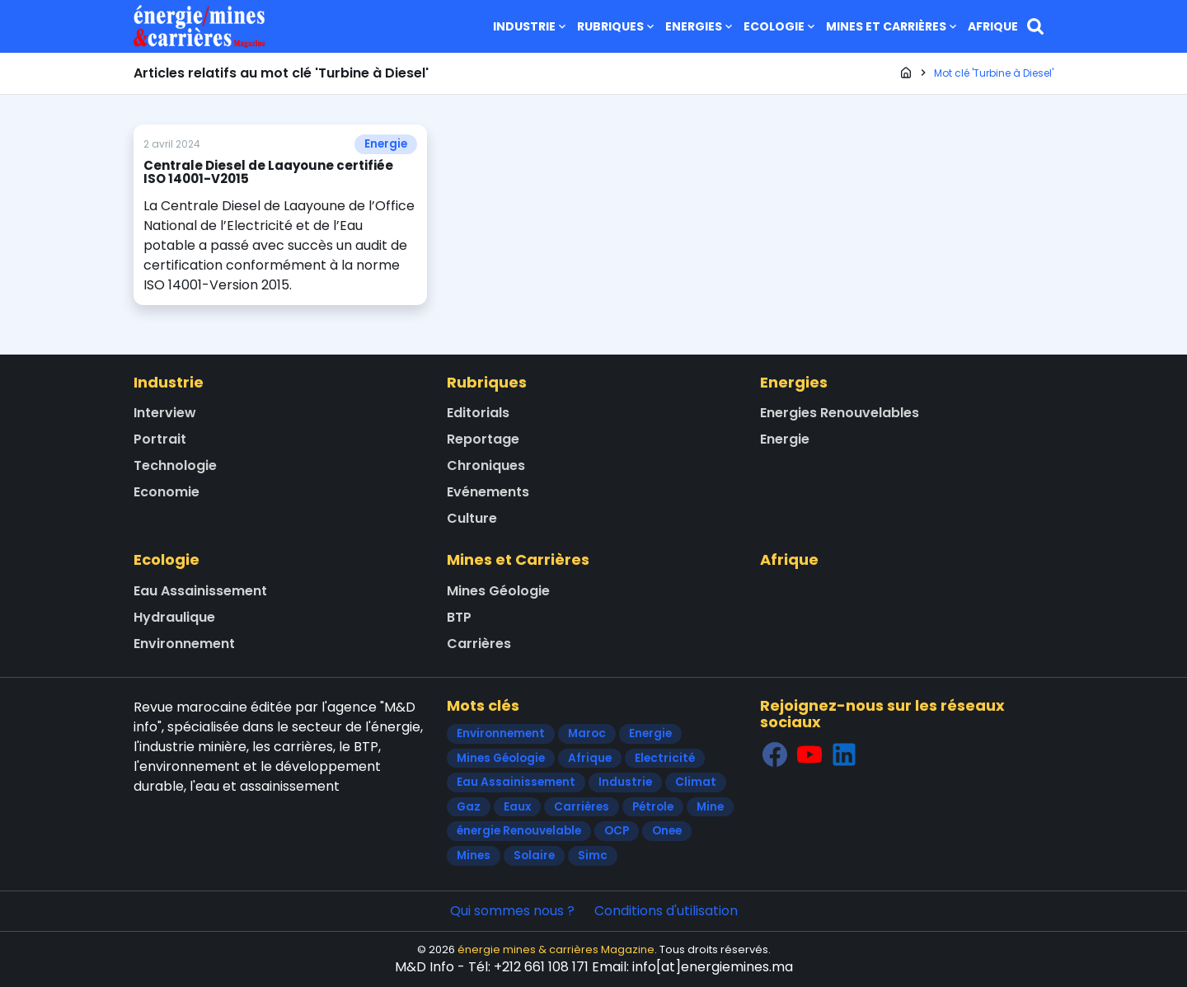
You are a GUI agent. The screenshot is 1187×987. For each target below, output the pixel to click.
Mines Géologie (498, 590)
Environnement (184, 643)
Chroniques (486, 465)
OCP (616, 831)
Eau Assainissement (200, 590)
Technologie (175, 465)
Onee (667, 831)
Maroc (587, 733)
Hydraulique (174, 617)
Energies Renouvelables (839, 412)
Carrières (479, 643)
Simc (593, 855)
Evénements (488, 491)
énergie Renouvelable (519, 831)
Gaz (469, 807)
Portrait (160, 439)
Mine (710, 807)
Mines (473, 855)
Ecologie (781, 26)
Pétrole (652, 807)
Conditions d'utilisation (666, 910)
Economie (166, 491)
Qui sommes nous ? (512, 910)
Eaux (517, 807)
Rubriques (617, 26)
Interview (165, 412)
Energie (385, 144)
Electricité (665, 758)
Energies (700, 26)
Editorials (478, 412)
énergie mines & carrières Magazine (555, 949)
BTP (459, 617)
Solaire (534, 855)
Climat (695, 782)
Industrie (531, 26)
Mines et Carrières (892, 26)
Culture (472, 518)
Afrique (993, 26)
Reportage (483, 439)
